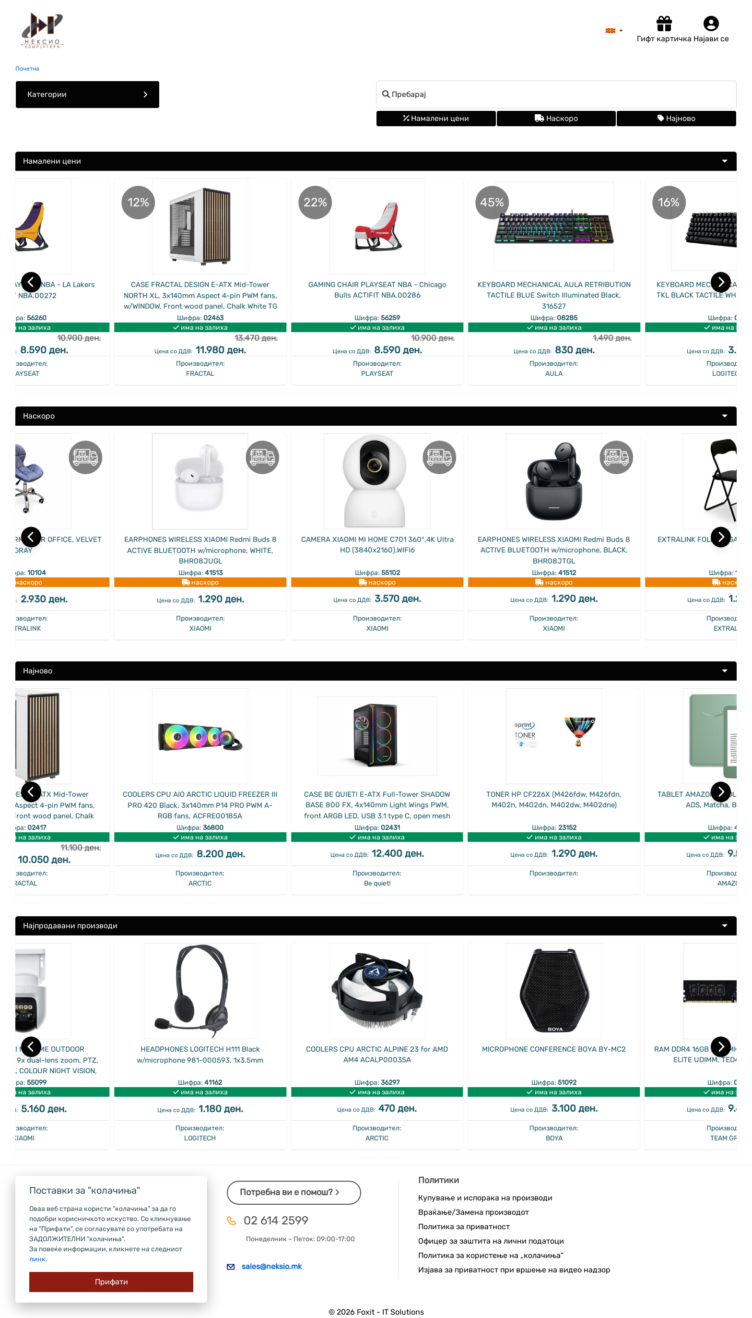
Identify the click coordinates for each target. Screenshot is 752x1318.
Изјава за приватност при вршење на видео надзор (514, 1269)
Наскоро (556, 118)
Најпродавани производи (70, 925)
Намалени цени (436, 118)
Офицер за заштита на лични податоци (491, 1241)
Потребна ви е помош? (290, 1192)
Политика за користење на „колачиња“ (491, 1255)
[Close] (111, 1282)
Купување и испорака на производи (485, 1197)
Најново (676, 118)
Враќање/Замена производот (473, 1212)
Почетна (27, 68)
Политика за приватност (464, 1226)
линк (37, 1259)
